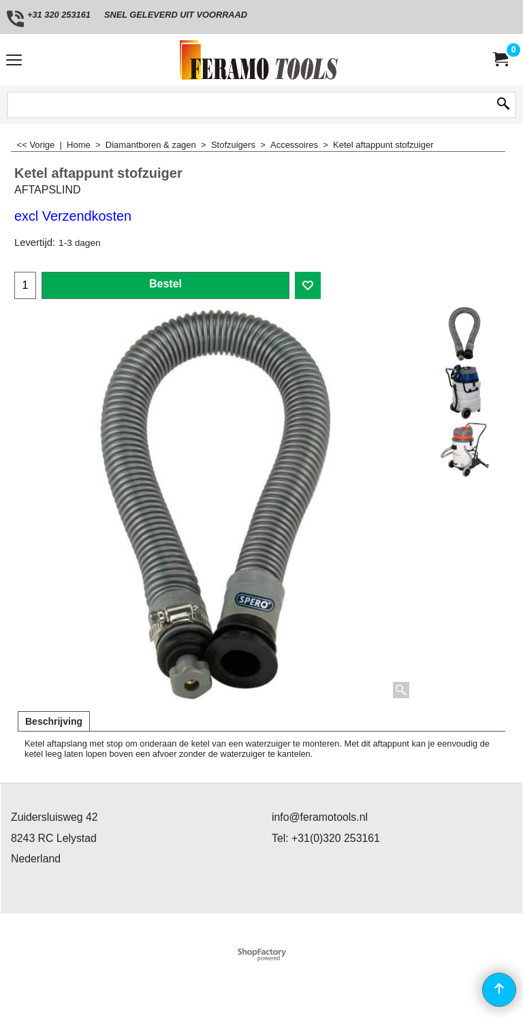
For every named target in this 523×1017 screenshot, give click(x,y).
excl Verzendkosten (72, 215)
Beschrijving (53, 721)
